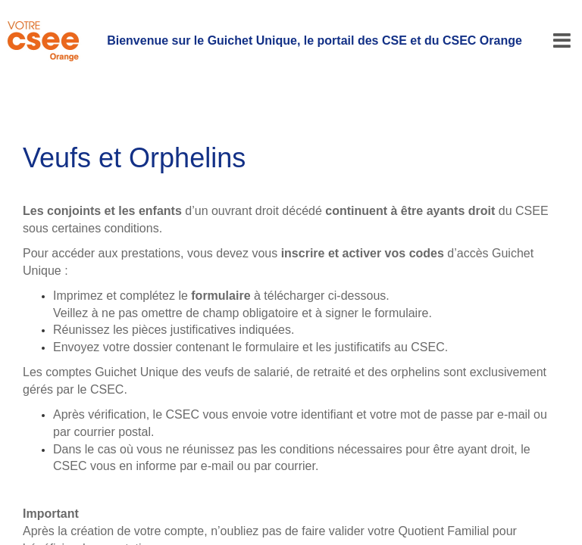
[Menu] (562, 41)
